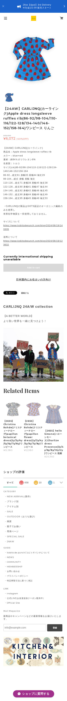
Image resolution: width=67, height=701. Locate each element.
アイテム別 (13, 506)
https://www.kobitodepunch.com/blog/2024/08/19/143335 (33, 227)
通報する (25, 293)
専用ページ (13, 531)
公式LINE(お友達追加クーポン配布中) (25, 598)
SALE (10, 511)
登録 (55, 628)
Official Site (13, 603)
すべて (10, 482)
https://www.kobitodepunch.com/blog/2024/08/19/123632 (33, 243)
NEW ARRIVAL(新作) (19, 496)
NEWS (10, 557)
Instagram (12, 593)
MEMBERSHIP (15, 566)
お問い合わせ (13, 571)
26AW (10, 541)
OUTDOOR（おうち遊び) (21, 516)
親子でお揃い (14, 526)
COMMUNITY (14, 562)
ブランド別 (13, 501)
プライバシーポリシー (17, 576)
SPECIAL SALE (15, 536)
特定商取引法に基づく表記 (20, 580)
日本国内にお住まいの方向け (33, 279)
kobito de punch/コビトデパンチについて (28, 552)
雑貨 (9, 521)
